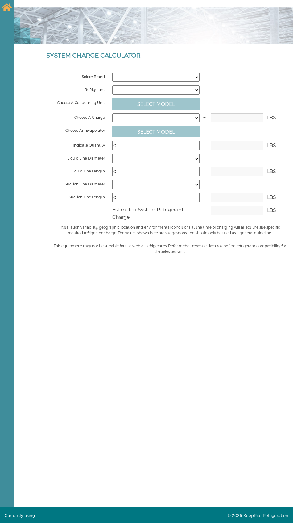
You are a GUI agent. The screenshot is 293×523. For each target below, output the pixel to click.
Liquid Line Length (88, 171)
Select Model (156, 104)
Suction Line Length (87, 197)
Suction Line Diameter (85, 184)
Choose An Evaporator (85, 130)
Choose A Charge (89, 117)
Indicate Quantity (89, 145)
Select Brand (93, 76)
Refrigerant (95, 89)
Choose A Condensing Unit (81, 102)
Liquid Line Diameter (86, 158)
